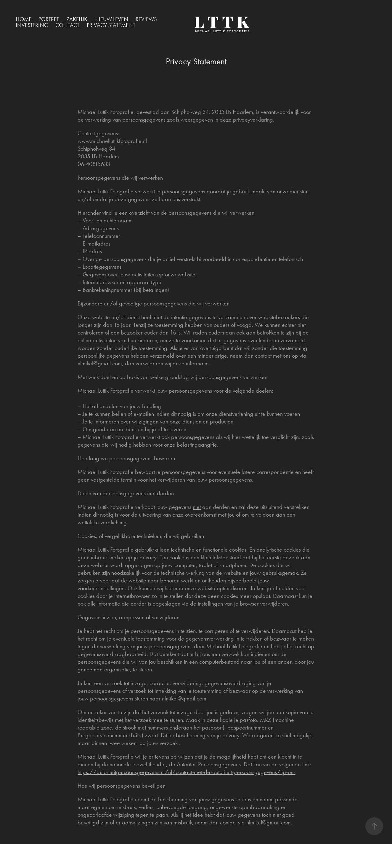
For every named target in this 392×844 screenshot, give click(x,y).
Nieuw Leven (111, 19)
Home (23, 19)
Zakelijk (76, 19)
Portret (48, 19)
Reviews (146, 19)
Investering (32, 25)
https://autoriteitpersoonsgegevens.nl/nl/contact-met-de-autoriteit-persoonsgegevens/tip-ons (186, 771)
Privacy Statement (111, 25)
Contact (67, 25)
